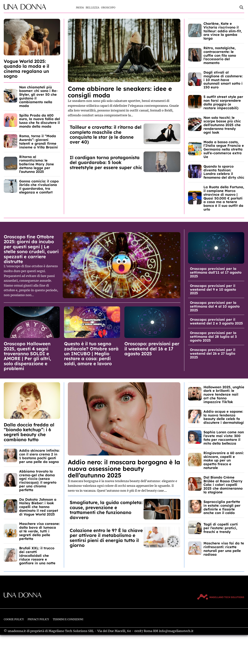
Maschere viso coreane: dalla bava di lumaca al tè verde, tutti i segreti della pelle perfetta (39, 531)
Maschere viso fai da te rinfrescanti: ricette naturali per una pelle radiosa (223, 548)
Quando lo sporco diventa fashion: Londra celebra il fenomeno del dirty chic (223, 172)
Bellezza (92, 7)
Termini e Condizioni (68, 619)
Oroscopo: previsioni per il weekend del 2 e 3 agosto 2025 (216, 321)
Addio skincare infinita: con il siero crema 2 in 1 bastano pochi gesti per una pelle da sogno (39, 456)
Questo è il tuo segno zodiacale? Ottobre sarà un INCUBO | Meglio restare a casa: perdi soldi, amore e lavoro (91, 353)
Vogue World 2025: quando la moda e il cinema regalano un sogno (26, 68)
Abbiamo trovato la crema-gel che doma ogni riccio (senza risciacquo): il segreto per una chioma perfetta (37, 480)
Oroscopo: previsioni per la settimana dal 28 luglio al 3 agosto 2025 (213, 336)
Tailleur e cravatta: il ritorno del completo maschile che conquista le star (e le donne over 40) (105, 134)
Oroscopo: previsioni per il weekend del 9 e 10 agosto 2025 (213, 289)
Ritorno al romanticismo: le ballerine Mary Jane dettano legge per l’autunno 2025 (36, 164)
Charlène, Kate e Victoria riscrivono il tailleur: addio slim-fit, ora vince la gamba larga (222, 31)
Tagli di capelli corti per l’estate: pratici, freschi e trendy (220, 528)
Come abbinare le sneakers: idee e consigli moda (120, 92)
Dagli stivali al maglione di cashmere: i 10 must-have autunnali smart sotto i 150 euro (223, 79)
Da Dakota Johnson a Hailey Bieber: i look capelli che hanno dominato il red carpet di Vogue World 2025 (38, 506)
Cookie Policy (14, 619)
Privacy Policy (38, 619)
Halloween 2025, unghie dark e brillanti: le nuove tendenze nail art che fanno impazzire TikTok (223, 394)
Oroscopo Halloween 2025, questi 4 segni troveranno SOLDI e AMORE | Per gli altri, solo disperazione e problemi (27, 356)
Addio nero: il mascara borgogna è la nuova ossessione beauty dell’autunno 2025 (124, 468)
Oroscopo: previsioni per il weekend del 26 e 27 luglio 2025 (212, 353)
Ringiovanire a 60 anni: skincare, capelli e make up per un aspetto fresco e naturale (223, 460)
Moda (80, 7)
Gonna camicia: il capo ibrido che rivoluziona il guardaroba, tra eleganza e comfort (39, 186)
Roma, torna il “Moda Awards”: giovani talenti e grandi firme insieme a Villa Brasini (38, 141)
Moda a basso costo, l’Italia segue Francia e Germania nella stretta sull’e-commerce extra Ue (223, 149)
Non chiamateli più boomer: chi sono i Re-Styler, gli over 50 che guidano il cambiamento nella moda (38, 96)
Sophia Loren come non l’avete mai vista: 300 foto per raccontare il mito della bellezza (223, 437)
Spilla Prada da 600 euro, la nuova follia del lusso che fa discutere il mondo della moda (39, 121)
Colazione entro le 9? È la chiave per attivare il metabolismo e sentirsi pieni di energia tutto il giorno (106, 538)
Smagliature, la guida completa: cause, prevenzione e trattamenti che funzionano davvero (106, 510)
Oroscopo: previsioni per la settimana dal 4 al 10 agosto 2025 (215, 306)
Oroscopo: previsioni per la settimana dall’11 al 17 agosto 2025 (215, 272)
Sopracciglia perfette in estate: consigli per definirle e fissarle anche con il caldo (221, 507)
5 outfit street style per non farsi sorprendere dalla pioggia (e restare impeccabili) (223, 102)
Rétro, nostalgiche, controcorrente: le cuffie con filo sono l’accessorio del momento (219, 55)
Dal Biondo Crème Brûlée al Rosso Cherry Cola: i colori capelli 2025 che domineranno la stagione (223, 484)
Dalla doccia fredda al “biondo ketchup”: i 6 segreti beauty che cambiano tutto (29, 432)
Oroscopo (108, 7)
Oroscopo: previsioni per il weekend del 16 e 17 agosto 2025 (151, 348)
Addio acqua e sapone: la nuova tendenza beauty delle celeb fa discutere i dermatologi (223, 417)
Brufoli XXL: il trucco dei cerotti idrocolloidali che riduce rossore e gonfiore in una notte (37, 555)
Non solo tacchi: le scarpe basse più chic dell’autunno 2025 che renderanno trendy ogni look (222, 125)
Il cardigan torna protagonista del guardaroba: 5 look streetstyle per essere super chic (106, 162)
